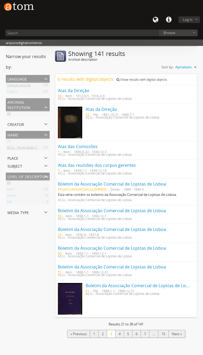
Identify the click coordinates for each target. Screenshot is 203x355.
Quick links (168, 19)
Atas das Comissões (78, 146)
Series (11, 196)
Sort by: (168, 67)
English (12, 92)
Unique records (19, 86)
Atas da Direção (73, 90)
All (9, 114)
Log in (187, 19)
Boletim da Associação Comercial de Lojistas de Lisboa (112, 184)
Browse (169, 32)
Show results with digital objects (142, 79)
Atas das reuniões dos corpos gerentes (97, 165)
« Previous (79, 334)
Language (155, 19)
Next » (177, 334)
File (9, 202)
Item (10, 190)
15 (163, 334)
